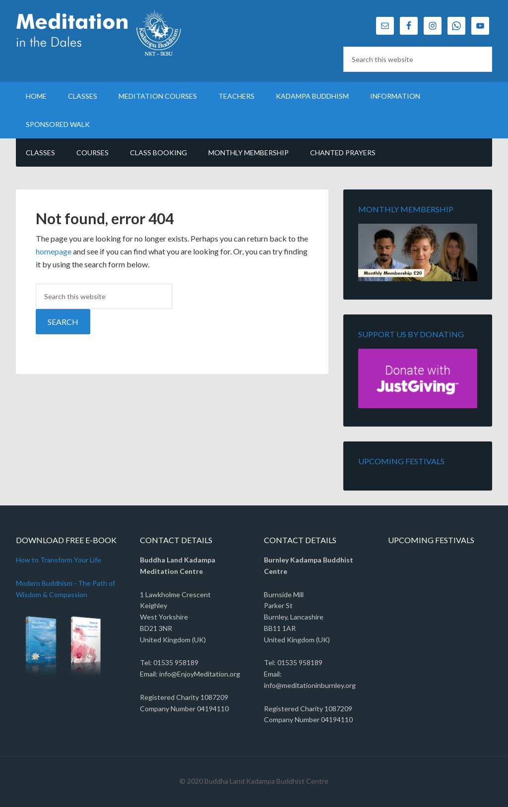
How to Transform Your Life (58, 560)
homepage (53, 251)
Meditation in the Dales (100, 35)
